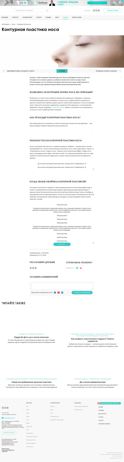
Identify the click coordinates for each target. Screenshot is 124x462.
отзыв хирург (75, 334)
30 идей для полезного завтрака (106, 71)
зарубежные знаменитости (36, 334)
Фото (57, 17)
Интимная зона (54, 416)
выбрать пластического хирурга (105, 334)
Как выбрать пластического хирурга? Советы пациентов (92, 340)
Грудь (27, 416)
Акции (100, 407)
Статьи (65, 17)
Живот (28, 423)
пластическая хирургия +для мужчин (17, 379)
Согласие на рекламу (117, 456)
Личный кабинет (104, 424)
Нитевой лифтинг (31, 443)
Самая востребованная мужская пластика (31, 382)
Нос (27, 406)
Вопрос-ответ (77, 17)
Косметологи (27, 17)
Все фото (62, 244)
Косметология (78, 409)
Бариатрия (29, 426)
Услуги (39, 17)
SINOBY (120, 458)
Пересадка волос (31, 440)
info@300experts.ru (9, 418)
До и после (102, 414)
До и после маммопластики (93, 382)
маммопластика (94, 379)
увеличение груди (106, 379)
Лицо (27, 409)
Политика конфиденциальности (114, 452)
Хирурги (15, 17)
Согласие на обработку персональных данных (111, 454)
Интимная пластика (32, 436)
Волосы (52, 406)
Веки (27, 413)
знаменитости (23, 334)
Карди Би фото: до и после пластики (31, 337)
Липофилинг (29, 433)
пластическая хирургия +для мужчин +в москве (43, 379)
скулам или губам (57, 107)
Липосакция (29, 446)
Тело (27, 419)
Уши (27, 430)
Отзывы (48, 17)
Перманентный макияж (57, 419)
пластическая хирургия (87, 334)
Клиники (5, 17)
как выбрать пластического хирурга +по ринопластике (93, 335)
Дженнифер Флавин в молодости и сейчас (20, 71)
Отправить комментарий (82, 292)
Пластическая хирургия (81, 406)
